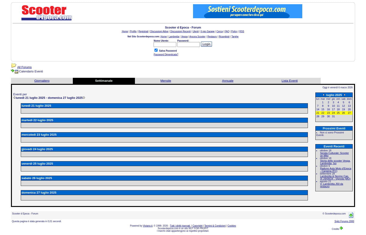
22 (322, 112)
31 (333, 116)
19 (343, 109)
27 (349, 112)
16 (328, 109)
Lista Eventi (290, 80)
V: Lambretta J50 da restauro (331, 185)
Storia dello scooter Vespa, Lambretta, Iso (335, 162)
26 (343, 112)
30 (328, 116)
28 (317, 116)
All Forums (24, 67)
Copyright (198, 225)
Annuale (227, 80)
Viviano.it (147, 225)
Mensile (165, 80)
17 (333, 109)
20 (349, 109)
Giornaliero (41, 80)
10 (333, 105)
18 (338, 109)
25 (338, 112)
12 (343, 105)
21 (317, 112)
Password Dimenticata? (166, 54)
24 (333, 112)
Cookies (232, 225)
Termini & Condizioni (215, 225)
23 (328, 112)
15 (322, 109)
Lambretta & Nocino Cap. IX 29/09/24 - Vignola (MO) (335, 177)
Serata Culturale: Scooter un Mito (334, 154)
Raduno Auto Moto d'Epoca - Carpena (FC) (335, 169)
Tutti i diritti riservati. (180, 225)
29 (322, 116)
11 (338, 105)
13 (349, 105)
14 (317, 109)
